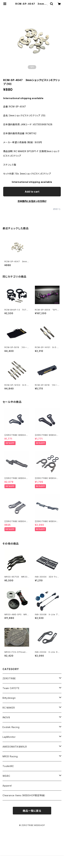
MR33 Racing (10, 756)
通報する (57, 209)
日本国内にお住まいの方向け (32, 201)
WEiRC (6, 776)
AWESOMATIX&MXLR (15, 746)
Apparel (7, 785)
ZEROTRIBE (9, 678)
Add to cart (32, 191)
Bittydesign (9, 698)
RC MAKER (9, 707)
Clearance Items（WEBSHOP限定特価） (24, 795)
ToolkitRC (8, 766)
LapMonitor (9, 737)
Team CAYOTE (11, 688)
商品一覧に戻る (32, 810)
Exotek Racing (11, 727)
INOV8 (6, 717)
